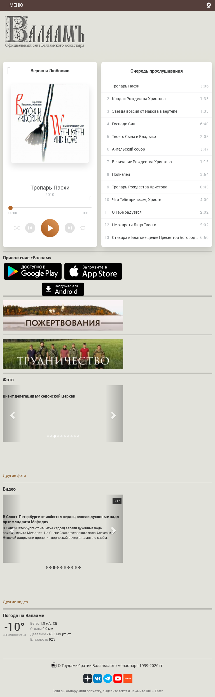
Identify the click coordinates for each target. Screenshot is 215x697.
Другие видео (15, 601)
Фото (8, 380)
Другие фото (14, 475)
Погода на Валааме (23, 615)
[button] (12, 413)
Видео (9, 489)
